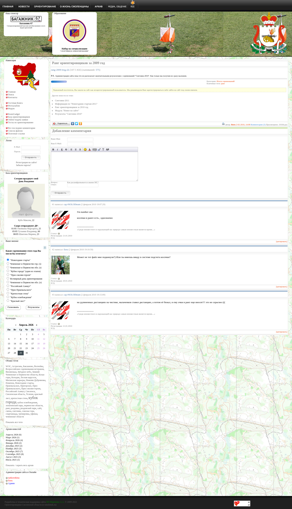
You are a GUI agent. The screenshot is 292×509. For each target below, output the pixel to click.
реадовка (15, 408)
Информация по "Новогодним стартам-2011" (76, 104)
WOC (8, 366)
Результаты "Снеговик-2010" (68, 114)
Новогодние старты (24, 383)
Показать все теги (14, 422)
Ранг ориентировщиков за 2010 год (71, 107)
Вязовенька (11, 372)
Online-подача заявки (18, 119)
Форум (11, 108)
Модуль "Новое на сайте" (67, 110)
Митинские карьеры (15, 380)
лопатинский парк (14, 405)
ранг (8, 408)
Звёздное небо (24, 372)
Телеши (29, 394)
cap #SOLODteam (72, 204)
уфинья (33, 414)
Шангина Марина (27, 234)
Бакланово (28, 366)
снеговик (16, 411)
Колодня (15, 377)
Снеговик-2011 (62, 100)
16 (27, 343)
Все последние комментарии (21, 128)
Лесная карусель (28, 377)
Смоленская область (15, 394)
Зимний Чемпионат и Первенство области (23, 373)
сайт (39, 408)
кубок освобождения (27, 402)
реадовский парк (28, 408)
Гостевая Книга (15, 103)
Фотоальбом (14, 105)
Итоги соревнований (225, 81)
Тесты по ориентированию (20, 122)
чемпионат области (15, 416)
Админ (11, 483)
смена (8, 411)
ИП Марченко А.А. (55, 502)
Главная (11, 92)
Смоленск (30, 391)
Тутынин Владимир (27, 231)
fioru (10, 480)
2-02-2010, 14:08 (243, 124)
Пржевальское (12, 385)
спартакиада (12, 414)
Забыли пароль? (23, 165)
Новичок (10, 383)
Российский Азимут (15, 391)
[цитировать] (281, 241)
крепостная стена (19, 398)
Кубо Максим (24, 220)
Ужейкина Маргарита (27, 228)
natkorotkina (14, 477)
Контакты (12, 97)
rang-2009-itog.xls (60, 69)
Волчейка (38, 366)
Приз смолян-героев (30, 388)
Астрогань (17, 366)
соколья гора (28, 411)
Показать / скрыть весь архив (20, 465)
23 (27, 348)
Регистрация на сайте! (26, 162)
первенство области (33, 405)
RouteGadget (14, 114)
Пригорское (25, 385)
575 (97, 69)
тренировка (23, 414)
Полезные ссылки (16, 133)
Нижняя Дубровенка (35, 380)
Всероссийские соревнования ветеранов (25, 369)
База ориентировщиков (19, 117)
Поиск (11, 94)
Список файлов (15, 131)
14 (15, 343)
